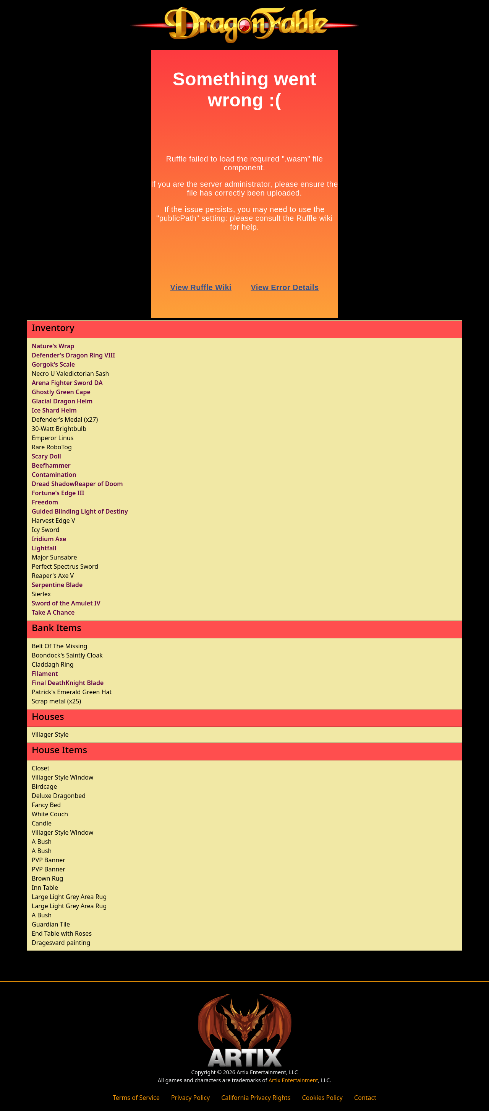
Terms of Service (136, 1097)
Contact (365, 1097)
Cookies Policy (322, 1097)
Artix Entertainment (293, 1080)
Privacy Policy (190, 1097)
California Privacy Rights (255, 1097)
